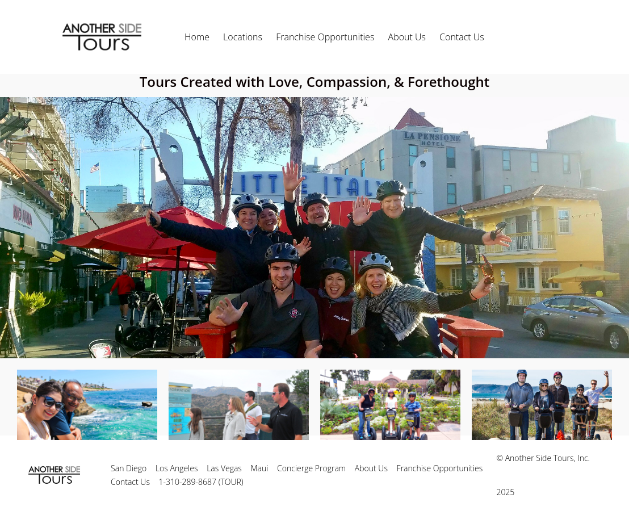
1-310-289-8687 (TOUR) (201, 481)
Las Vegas (224, 468)
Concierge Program (311, 468)
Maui (260, 468)
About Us (407, 37)
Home (196, 37)
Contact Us (461, 37)
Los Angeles (177, 468)
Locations (242, 37)
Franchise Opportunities (325, 37)
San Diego (128, 468)
